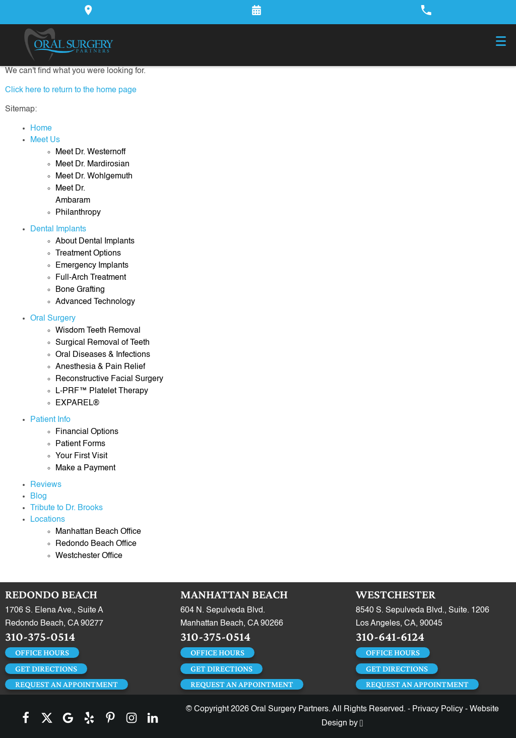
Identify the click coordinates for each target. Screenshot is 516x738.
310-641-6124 (390, 636)
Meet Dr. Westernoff (90, 152)
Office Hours (42, 652)
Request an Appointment (66, 684)
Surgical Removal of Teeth (102, 343)
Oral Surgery (53, 319)
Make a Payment (85, 468)
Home (41, 129)
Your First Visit (81, 456)
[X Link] (46, 717)
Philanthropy (78, 213)
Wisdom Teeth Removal (98, 331)
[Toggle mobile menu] (501, 41)
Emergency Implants (91, 266)
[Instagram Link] (131, 717)
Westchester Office (88, 556)
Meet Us (45, 140)
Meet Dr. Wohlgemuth (94, 176)
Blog (38, 497)
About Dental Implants (95, 241)
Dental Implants (58, 229)
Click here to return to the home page (71, 90)
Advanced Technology (95, 302)
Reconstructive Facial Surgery (109, 379)
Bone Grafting (80, 290)
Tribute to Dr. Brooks (66, 508)
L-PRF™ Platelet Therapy (101, 391)
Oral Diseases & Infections (102, 355)
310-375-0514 (40, 636)
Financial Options (86, 432)
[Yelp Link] (89, 717)
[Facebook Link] (25, 717)
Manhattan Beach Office (98, 532)
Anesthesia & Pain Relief (100, 367)
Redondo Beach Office (96, 544)
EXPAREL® (77, 403)
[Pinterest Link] (110, 717)
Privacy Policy (437, 709)
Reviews (45, 485)
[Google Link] (68, 717)
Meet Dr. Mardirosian (92, 164)
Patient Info (50, 420)
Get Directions (46, 668)
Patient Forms (80, 444)
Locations (47, 520)
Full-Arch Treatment (90, 278)
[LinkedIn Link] (152, 717)
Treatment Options (88, 254)
